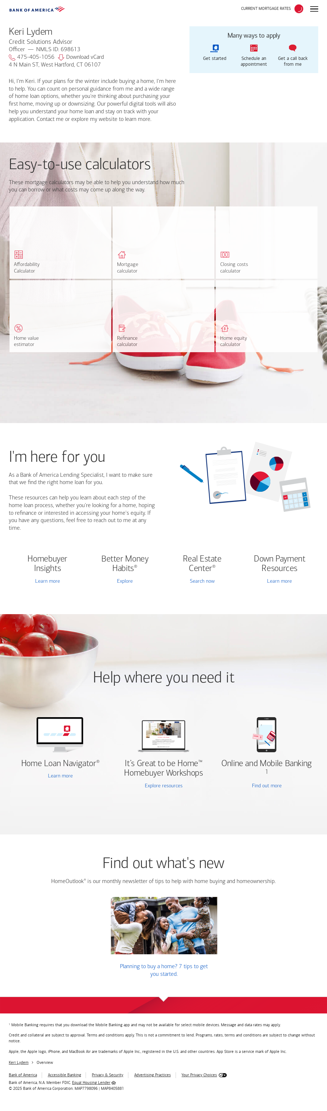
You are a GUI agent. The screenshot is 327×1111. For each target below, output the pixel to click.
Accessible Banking (64, 1075)
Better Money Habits (125, 564)
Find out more (251, 786)
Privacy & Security (107, 1075)
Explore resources (164, 786)
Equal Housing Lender (91, 1082)
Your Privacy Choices (199, 1075)
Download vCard (81, 57)
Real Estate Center (202, 564)
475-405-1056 (32, 57)
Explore (125, 581)
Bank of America (23, 1075)
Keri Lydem (19, 1062)
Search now (202, 581)
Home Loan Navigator (60, 764)
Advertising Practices (152, 1075)
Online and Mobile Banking (266, 764)
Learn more (47, 581)
